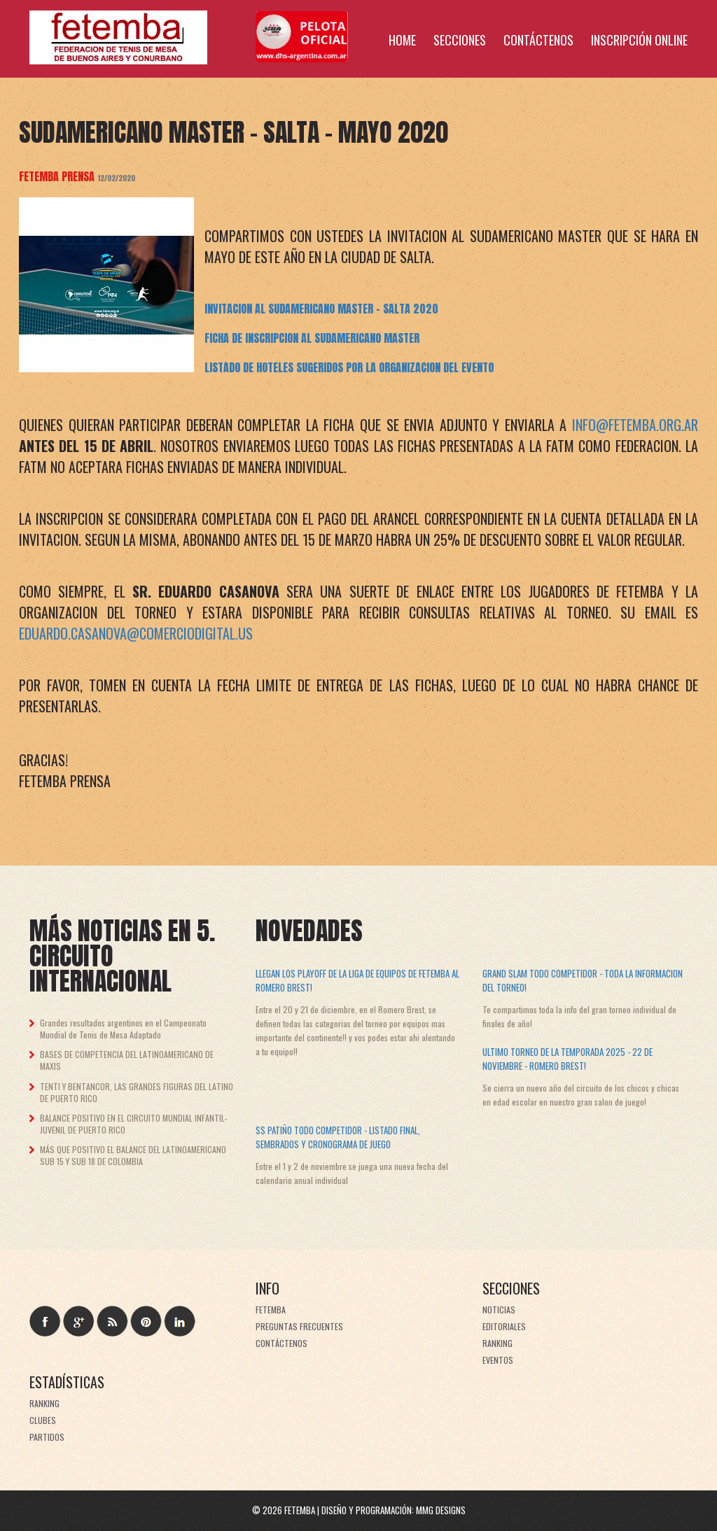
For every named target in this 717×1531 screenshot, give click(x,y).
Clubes (42, 1420)
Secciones (459, 40)
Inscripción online (639, 40)
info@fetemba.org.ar (635, 424)
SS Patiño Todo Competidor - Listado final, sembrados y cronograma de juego (338, 1137)
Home (402, 40)
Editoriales (504, 1326)
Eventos (497, 1360)
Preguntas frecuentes (299, 1326)
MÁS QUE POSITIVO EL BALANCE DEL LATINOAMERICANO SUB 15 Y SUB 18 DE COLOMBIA (133, 1155)
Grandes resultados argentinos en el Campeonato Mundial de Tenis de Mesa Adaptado (123, 1028)
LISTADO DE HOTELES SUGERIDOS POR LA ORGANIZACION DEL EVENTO (349, 367)
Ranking (497, 1343)
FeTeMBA (271, 1309)
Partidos (46, 1437)
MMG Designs (441, 1510)
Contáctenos (538, 40)
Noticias (498, 1309)
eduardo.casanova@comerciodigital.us (136, 633)
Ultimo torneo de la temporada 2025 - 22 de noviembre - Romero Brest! (567, 1059)
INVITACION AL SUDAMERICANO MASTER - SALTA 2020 (321, 308)
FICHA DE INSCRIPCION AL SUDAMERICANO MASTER (311, 338)
